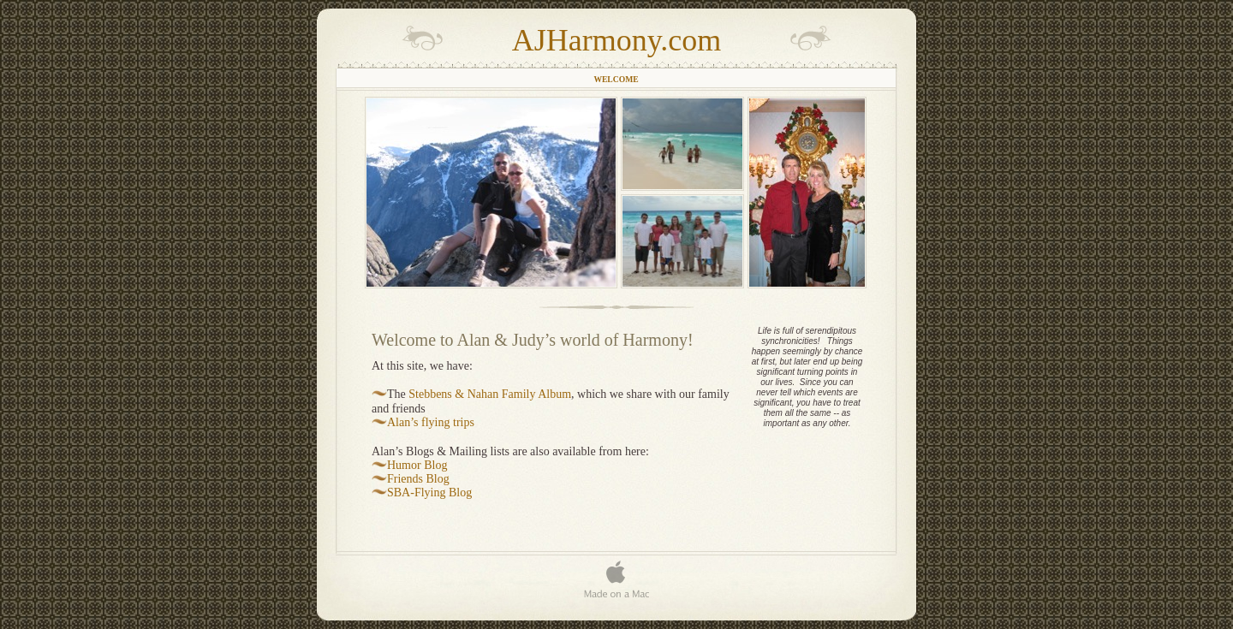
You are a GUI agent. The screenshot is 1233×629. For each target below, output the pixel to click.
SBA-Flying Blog (429, 492)
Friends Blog (418, 478)
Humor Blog (417, 465)
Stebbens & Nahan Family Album (489, 394)
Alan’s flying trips (430, 422)
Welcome (615, 79)
